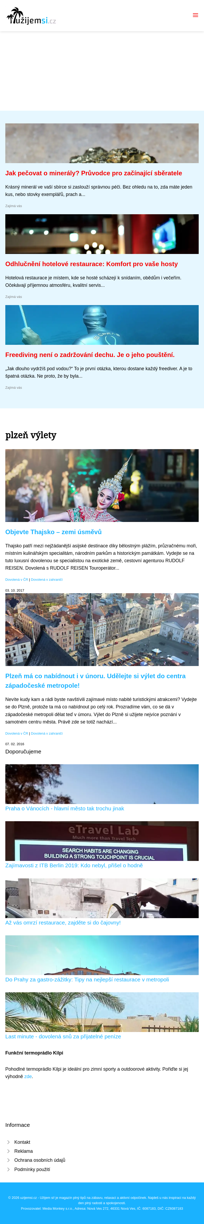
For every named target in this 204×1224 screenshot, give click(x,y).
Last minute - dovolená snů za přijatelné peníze (63, 1036)
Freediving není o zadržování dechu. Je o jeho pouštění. (90, 354)
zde (28, 1076)
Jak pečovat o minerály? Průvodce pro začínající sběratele (93, 173)
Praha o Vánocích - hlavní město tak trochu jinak (64, 808)
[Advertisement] (102, 71)
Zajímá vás (13, 206)
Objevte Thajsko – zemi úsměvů (53, 531)
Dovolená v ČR (16, 580)
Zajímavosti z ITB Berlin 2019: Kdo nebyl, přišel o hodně (74, 865)
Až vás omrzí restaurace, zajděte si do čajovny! (63, 922)
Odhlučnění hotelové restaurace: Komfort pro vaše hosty (91, 263)
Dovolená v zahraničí (47, 580)
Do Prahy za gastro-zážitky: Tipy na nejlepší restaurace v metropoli (87, 979)
